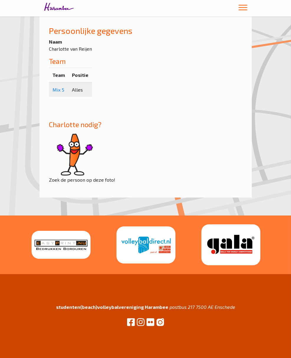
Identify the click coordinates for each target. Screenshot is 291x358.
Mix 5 (58, 89)
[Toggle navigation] (243, 8)
